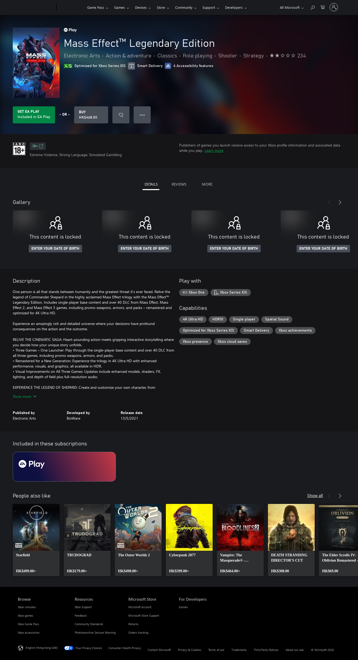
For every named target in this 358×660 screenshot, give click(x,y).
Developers (234, 7)
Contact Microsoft (159, 649)
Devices (141, 7)
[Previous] (329, 202)
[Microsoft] (36, 7)
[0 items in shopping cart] (323, 7)
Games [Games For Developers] (183, 607)
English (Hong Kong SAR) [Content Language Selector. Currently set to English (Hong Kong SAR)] (42, 647)
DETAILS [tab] (151, 184)
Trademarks (239, 649)
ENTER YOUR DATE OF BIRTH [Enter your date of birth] (55, 248)
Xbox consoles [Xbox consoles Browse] (27, 607)
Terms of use (216, 649)
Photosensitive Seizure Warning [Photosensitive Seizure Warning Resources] (95, 632)
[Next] (340, 202)
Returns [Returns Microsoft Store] (133, 624)
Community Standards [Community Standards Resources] (89, 624)
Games (119, 7)
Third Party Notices (266, 649)
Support (209, 7)
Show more (24, 396)
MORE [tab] (207, 184)
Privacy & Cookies (189, 649)
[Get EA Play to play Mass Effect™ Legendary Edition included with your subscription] (34, 114)
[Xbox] (71, 7)
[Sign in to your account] (333, 7)
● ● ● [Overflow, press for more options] (142, 114)
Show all (315, 495)
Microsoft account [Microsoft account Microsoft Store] (139, 607)
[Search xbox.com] (312, 7)
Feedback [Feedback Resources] (81, 615)
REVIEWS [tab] (179, 184)
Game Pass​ (95, 7)
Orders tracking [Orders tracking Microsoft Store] (138, 632)
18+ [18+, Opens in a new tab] (37, 146)
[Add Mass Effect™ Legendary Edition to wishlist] (120, 114)
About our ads (295, 649)
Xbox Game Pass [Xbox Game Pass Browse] (28, 624)
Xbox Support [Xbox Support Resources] (83, 607)
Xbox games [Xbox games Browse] (25, 615)
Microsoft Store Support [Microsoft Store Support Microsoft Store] (143, 615)
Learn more (214, 150)
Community (183, 7)
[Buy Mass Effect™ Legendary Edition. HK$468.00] (91, 114)
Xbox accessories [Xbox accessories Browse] (29, 632)
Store (161, 7)
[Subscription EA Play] (64, 467)
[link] (36, 540)
